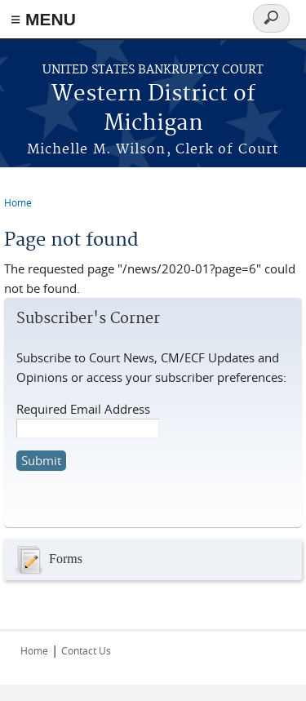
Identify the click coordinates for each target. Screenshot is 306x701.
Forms (47, 559)
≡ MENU (43, 19)
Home (18, 202)
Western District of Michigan (153, 109)
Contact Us (86, 650)
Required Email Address (83, 409)
